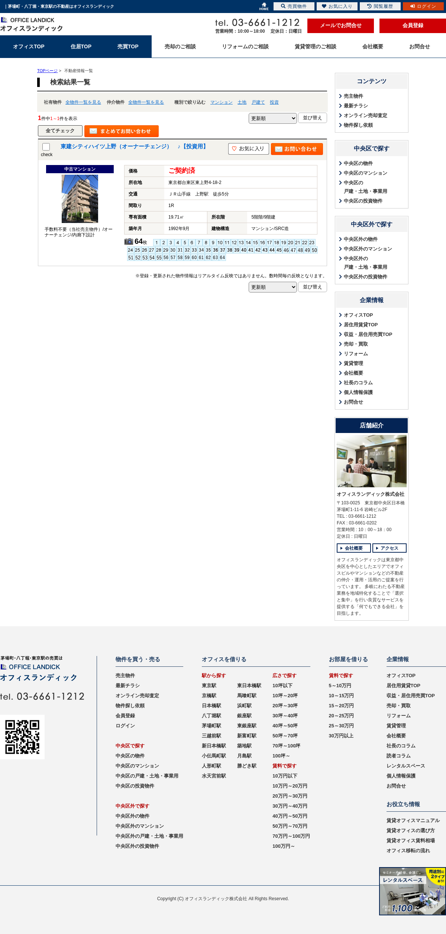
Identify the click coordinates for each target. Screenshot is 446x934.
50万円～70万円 (289, 826)
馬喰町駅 (246, 695)
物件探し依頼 (358, 125)
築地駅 (244, 746)
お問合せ (353, 402)
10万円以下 (284, 776)
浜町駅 (244, 705)
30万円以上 (341, 736)
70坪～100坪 (286, 746)
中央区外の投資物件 (365, 276)
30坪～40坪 (285, 715)
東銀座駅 (246, 725)
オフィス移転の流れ (408, 850)
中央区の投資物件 (363, 201)
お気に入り (337, 6)
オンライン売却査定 (365, 115)
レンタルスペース (406, 766)
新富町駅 (246, 736)
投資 (274, 102)
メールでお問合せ (341, 25)
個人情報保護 (358, 392)
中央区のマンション (365, 173)
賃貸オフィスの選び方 (411, 830)
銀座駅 (244, 715)
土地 (241, 102)
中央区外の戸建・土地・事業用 (365, 263)
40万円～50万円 (289, 816)
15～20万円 (341, 705)
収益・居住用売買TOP (368, 334)
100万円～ (283, 846)
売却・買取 (356, 344)
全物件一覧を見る (83, 102)
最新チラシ (356, 106)
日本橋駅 (211, 705)
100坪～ (281, 756)
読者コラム (399, 756)
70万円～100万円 (291, 836)
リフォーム (356, 353)
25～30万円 (341, 725)
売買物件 (294, 6)
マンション (221, 102)
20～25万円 (341, 715)
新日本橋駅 (214, 746)
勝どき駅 (246, 766)
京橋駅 (209, 695)
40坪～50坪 (285, 725)
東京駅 (209, 685)
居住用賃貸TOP (361, 324)
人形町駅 (211, 766)
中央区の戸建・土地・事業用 (365, 187)
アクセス (389, 548)
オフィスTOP (358, 315)
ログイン (125, 725)
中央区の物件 (358, 163)
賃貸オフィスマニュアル (413, 820)
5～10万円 (340, 685)
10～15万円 (341, 695)
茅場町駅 (211, 725)
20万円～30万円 (289, 796)
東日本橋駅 (249, 685)
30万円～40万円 (289, 806)
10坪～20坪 (285, 695)
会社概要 (353, 373)
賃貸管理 (353, 363)
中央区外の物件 (361, 239)
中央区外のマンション (368, 249)
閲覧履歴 (380, 6)
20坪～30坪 (285, 705)
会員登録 (413, 25)
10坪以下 (282, 685)
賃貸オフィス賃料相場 (411, 840)
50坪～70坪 (285, 736)
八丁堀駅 (211, 715)
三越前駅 (211, 736)
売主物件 (353, 96)
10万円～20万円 (289, 786)
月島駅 (244, 756)
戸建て (258, 102)
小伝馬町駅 (214, 756)
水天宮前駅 (214, 776)
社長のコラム (358, 382)
